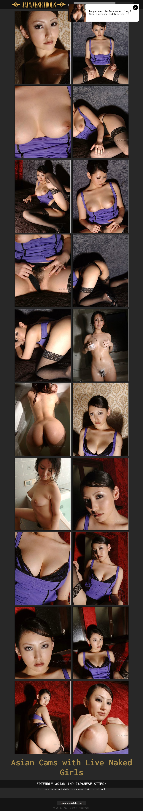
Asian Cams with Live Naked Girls (71, 767)
